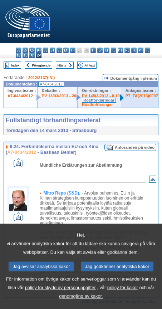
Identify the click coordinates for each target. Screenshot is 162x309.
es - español (25, 50)
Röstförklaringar (98, 100)
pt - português (140, 50)
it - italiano (93, 50)
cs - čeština (32, 50)
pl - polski (134, 50)
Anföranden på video (134, 147)
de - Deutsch (45, 50)
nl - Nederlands (127, 50)
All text (89, 65)
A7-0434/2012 (20, 96)
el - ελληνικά (59, 50)
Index (15, 65)
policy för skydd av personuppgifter (60, 299)
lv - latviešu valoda (100, 50)
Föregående (41, 65)
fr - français (72, 50)
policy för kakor (122, 299)
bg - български (18, 50)
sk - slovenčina (18, 55)
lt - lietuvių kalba (106, 50)
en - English (66, 50)
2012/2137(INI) (41, 77)
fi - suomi (32, 55)
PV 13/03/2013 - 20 (59, 96)
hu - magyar (113, 50)
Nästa (62, 65)
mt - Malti (120, 50)
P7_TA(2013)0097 (142, 96)
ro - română (147, 50)
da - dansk (38, 50)
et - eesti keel (52, 50)
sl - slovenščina (25, 55)
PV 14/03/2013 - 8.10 (101, 96)
